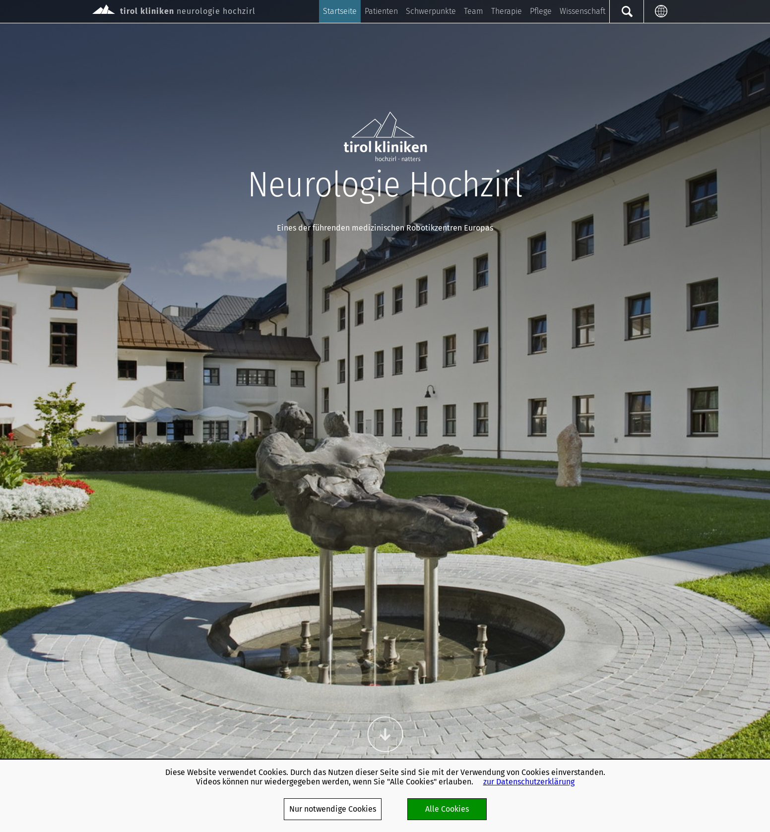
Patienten (381, 11)
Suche (626, 11)
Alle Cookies (447, 809)
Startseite (340, 11)
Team (473, 11)
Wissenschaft (582, 11)
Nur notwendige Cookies (332, 809)
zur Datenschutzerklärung (529, 781)
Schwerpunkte (431, 11)
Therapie (506, 11)
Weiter (385, 734)
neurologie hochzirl (174, 10)
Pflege (541, 11)
